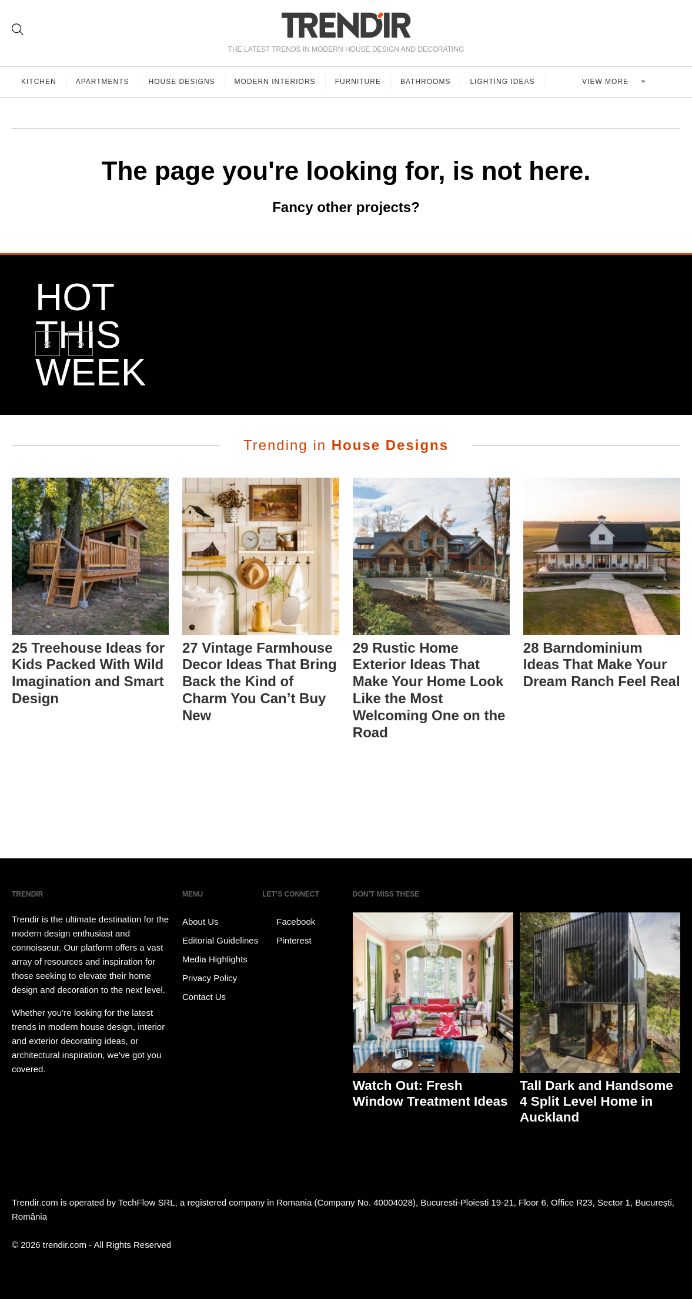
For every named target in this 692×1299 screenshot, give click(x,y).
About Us (200, 922)
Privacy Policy (209, 978)
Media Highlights (215, 959)
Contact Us (204, 997)
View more (606, 82)
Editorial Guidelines (220, 940)
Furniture (358, 82)
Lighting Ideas (502, 82)
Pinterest (286, 940)
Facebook (288, 922)
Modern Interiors (275, 82)
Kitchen (38, 82)
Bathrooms (425, 82)
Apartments (102, 82)
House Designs (182, 82)
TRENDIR (346, 25)
